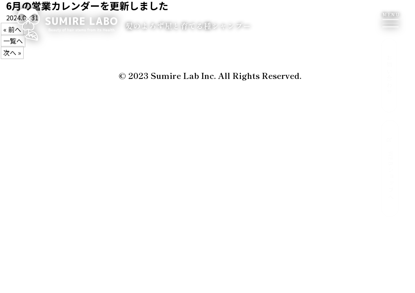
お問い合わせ (389, 75)
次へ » (12, 52)
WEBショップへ (390, 169)
